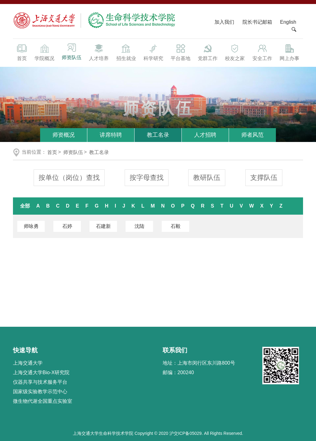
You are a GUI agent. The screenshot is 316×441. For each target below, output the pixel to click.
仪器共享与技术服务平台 (40, 382)
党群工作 (207, 52)
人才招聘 (205, 135)
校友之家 (234, 52)
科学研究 (153, 52)
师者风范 (252, 135)
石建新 (103, 226)
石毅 (176, 226)
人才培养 (98, 52)
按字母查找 (147, 177)
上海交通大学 (28, 363)
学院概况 (44, 52)
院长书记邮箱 (257, 22)
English (288, 22)
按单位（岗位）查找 (69, 177)
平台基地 (180, 52)
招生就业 (125, 52)
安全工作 (262, 52)
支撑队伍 (263, 177)
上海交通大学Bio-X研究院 (41, 372)
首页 (22, 52)
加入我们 (224, 22)
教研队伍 (206, 177)
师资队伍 (71, 51)
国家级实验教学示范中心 (40, 391)
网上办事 (289, 52)
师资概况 (63, 135)
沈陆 (139, 226)
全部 (25, 205)
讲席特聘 (111, 135)
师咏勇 (31, 226)
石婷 (67, 226)
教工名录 (158, 135)
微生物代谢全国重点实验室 (42, 401)
